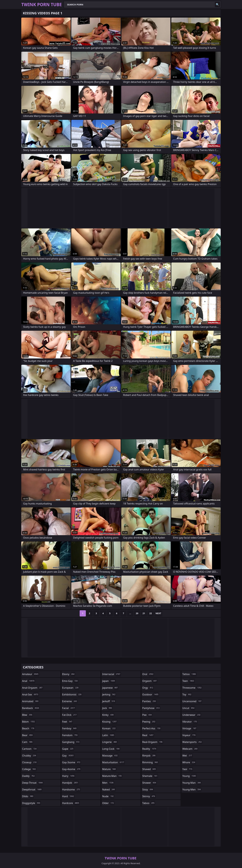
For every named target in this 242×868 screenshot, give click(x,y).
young (189, 776)
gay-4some (71, 769)
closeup (29, 762)
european (70, 687)
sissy (148, 789)
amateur (30, 674)
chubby (29, 755)
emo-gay (70, 681)
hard (68, 796)
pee (147, 715)
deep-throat (32, 782)
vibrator (190, 721)
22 (150, 613)
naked (108, 789)
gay (68, 755)
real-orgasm (152, 742)
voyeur (189, 735)
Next (158, 613)
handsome (71, 789)
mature (109, 769)
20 (137, 613)
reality (149, 748)
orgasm (149, 681)
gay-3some (71, 762)
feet (67, 721)
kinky (108, 715)
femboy (69, 728)
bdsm (29, 721)
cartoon (29, 748)
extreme (70, 701)
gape (68, 748)
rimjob (149, 755)
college (29, 769)
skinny (149, 796)
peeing (149, 721)
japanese (110, 687)
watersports (192, 742)
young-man (191, 782)
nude (108, 796)
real (148, 735)
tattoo (189, 674)
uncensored (192, 701)
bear (27, 735)
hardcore (71, 803)
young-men (191, 789)
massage (110, 755)
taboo (148, 803)
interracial (111, 674)
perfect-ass (151, 728)
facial (69, 708)
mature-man (112, 776)
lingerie (109, 742)
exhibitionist (72, 694)
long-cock (111, 748)
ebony (68, 674)
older (108, 803)
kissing (109, 721)
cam (27, 742)
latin (108, 735)
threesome (192, 687)
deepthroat (32, 789)
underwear (191, 715)
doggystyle (31, 803)
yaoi (187, 769)
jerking (109, 694)
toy (187, 694)
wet (187, 755)
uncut (188, 708)
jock (107, 708)
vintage (189, 728)
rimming (150, 762)
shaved (149, 769)
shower (149, 782)
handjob (70, 782)
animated (30, 701)
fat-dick (69, 715)
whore (189, 762)
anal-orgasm (32, 687)
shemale (150, 776)
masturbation (113, 762)
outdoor (150, 694)
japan (109, 681)
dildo (28, 796)
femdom (70, 735)
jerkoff (109, 701)
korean (109, 728)
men (108, 782)
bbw (27, 715)
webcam (190, 748)
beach (28, 728)
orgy (148, 687)
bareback (31, 708)
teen (188, 681)
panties (149, 701)
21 (144, 613)
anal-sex (30, 694)
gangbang (71, 742)
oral (148, 674)
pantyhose (151, 708)
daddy (28, 776)
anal (28, 681)
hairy (68, 776)
